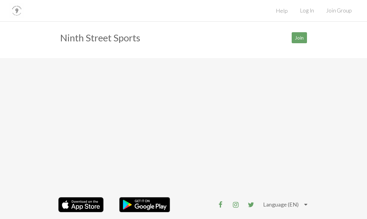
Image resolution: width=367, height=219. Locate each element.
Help (282, 10)
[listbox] (285, 205)
